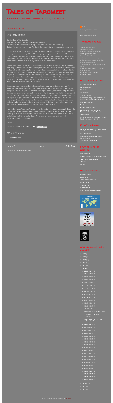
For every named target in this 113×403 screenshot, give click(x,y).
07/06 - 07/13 (88, 333)
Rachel (82, 164)
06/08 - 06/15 (88, 339)
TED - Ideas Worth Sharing (89, 159)
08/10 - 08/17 (88, 306)
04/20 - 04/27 (88, 353)
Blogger (68, 398)
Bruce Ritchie (84, 182)
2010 (84, 262)
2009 (84, 265)
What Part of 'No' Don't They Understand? (93, 320)
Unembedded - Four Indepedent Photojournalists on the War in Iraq (91, 111)
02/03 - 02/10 (88, 377)
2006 (84, 386)
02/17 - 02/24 (88, 371)
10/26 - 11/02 (88, 285)
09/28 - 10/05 (88, 291)
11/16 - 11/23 (88, 277)
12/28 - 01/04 (88, 271)
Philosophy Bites (85, 154)
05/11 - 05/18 (88, 345)
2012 (84, 257)
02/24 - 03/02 (88, 368)
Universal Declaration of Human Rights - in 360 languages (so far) (93, 130)
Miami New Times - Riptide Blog (90, 190)
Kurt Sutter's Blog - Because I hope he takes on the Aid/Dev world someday (92, 98)
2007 (84, 383)
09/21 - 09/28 (88, 294)
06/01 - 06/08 (88, 342)
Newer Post (12, 146)
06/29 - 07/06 (88, 336)
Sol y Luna (83, 90)
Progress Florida (85, 174)
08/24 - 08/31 (88, 300)
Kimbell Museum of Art (87, 107)
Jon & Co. (83, 162)
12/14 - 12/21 (88, 274)
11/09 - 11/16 (88, 280)
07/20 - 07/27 (88, 330)
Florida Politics (85, 188)
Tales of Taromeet (35, 11)
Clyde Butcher (85, 114)
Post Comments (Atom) (23, 150)
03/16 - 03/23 (88, 359)
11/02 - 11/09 (88, 282)
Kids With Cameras (86, 102)
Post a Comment (15, 137)
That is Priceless (85, 95)
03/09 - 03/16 (88, 362)
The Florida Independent (88, 180)
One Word (83, 105)
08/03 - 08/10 (88, 324)
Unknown (85, 27)
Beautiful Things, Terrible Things (94, 311)
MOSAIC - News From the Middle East (93, 156)
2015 (84, 254)
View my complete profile (88, 30)
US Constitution (85, 133)
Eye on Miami (84, 177)
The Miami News (85, 185)
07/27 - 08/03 (88, 327)
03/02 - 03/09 (88, 365)
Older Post (70, 146)
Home (41, 146)
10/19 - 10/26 (88, 288)
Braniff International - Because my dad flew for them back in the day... (92, 118)
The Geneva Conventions (88, 140)
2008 (84, 268)
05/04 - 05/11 (88, 348)
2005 (84, 389)
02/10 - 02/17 (88, 374)
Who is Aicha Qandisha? (88, 35)
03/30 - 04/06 (88, 356)
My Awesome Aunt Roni (88, 84)
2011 (84, 260)
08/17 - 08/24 (88, 303)
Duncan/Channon (86, 87)
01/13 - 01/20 (88, 380)
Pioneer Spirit (88, 308)
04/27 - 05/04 (88, 351)
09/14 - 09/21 (88, 297)
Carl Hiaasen (84, 92)
